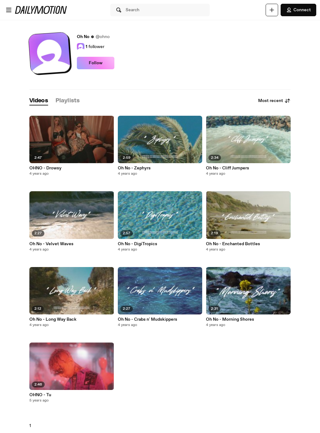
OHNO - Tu (40, 394)
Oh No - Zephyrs (134, 168)
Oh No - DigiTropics (137, 243)
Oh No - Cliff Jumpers (227, 168)
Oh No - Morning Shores (230, 319)
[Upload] (272, 10)
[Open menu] (9, 10)
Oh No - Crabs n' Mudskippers (147, 319)
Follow (95, 63)
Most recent (274, 101)
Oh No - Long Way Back (53, 319)
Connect (298, 10)
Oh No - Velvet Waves (51, 243)
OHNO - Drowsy (45, 168)
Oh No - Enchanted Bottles (233, 243)
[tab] (38, 101)
